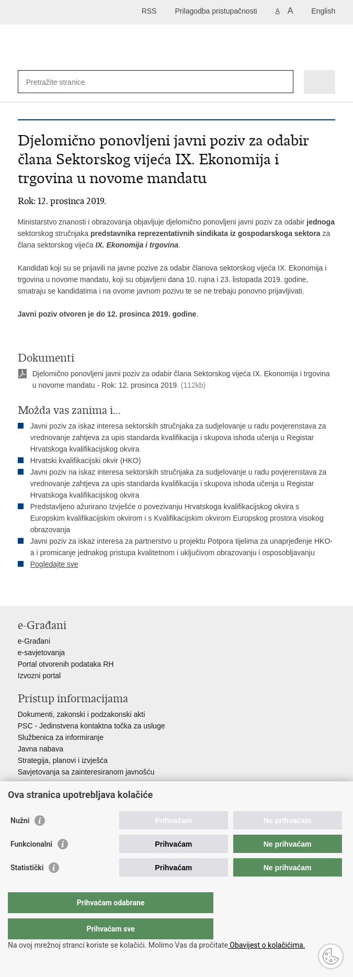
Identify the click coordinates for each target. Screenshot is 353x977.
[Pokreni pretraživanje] (283, 81)
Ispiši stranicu (23, 589)
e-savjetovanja (41, 652)
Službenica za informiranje (61, 737)
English (323, 11)
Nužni (19, 841)
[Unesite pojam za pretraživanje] (64, 82)
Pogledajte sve (54, 564)
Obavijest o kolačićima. (266, 945)
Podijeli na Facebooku (45, 589)
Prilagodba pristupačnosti (216, 11)
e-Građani (34, 641)
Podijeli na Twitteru (68, 589)
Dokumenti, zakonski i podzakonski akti (81, 714)
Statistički (26, 888)
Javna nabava (40, 749)
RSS (149, 11)
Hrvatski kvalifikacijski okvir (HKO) (85, 460)
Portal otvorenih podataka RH (66, 664)
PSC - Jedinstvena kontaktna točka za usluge (91, 726)
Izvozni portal (39, 675)
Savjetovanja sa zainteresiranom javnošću (86, 772)
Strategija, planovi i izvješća (63, 760)
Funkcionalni (31, 865)
